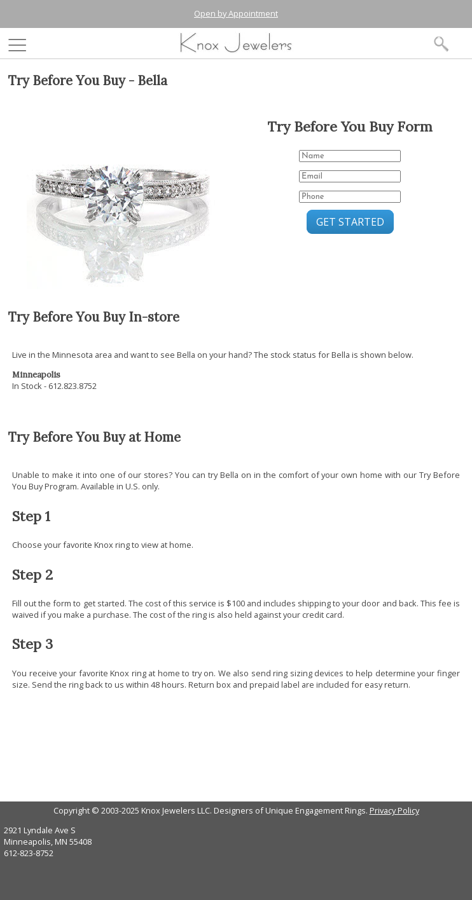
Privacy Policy (394, 810)
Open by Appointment (236, 13)
